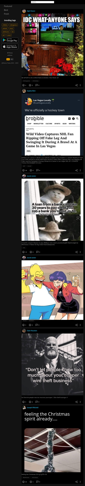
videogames (13, 25)
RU (12, 59)
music (11, 28)
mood (9, 35)
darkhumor (6, 31)
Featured (8, 6)
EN (8, 59)
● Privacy (10, 53)
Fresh (6, 14)
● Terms (10, 55)
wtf (4, 35)
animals (5, 28)
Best (6, 10)
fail (12, 31)
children (5, 25)
